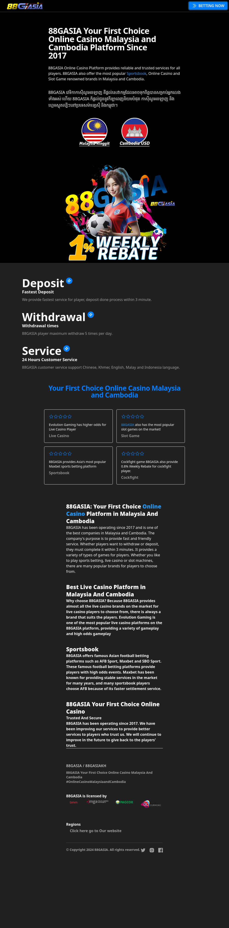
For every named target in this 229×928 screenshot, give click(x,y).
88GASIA (127, 424)
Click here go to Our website (96, 830)
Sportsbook (136, 73)
